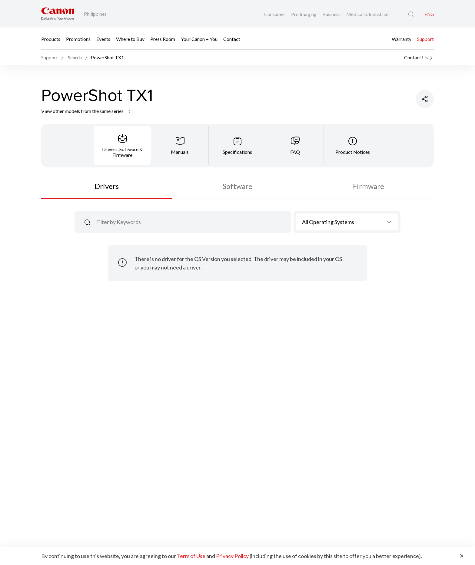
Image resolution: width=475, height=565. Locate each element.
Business (331, 14)
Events (103, 38)
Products (50, 38)
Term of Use (191, 556)
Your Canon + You (199, 38)
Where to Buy (130, 38)
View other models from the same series (86, 111)
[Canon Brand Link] (57, 13)
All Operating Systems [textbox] (328, 222)
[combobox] (347, 221)
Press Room (162, 38)
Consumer (275, 14)
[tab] (122, 145)
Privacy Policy (232, 556)
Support (425, 38)
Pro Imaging (304, 14)
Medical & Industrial (367, 14)
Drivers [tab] (107, 186)
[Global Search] (411, 14)
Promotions (78, 38)
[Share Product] (425, 99)
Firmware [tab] (368, 186)
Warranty (401, 38)
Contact (231, 38)
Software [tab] (237, 186)
